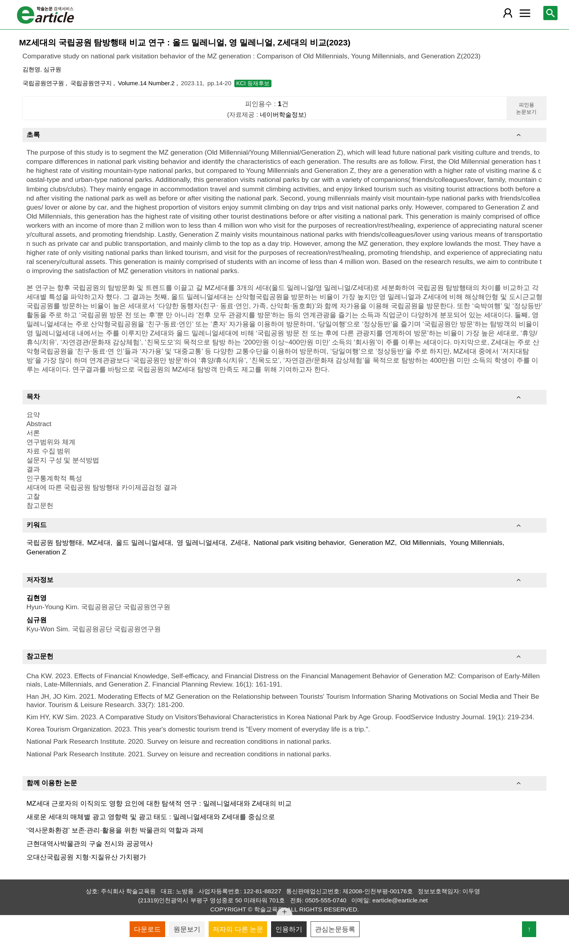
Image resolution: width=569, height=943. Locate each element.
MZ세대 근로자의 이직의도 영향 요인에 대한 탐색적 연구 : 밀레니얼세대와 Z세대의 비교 (159, 803)
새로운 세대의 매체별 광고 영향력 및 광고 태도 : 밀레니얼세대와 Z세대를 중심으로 (150, 817)
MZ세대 (99, 542)
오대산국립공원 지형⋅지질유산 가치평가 (86, 857)
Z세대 (240, 542)
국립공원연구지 (91, 83)
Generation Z (46, 552)
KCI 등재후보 (252, 83)
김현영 (31, 69)
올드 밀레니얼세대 (143, 542)
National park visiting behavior (298, 542)
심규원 (52, 69)
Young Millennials (476, 542)
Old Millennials (422, 542)
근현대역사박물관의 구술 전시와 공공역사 (89, 844)
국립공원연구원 (44, 83)
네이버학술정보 (282, 114)
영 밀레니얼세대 (201, 542)
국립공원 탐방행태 (54, 542)
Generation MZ (372, 542)
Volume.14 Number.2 (147, 83)
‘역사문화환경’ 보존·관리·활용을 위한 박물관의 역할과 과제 (115, 830)
